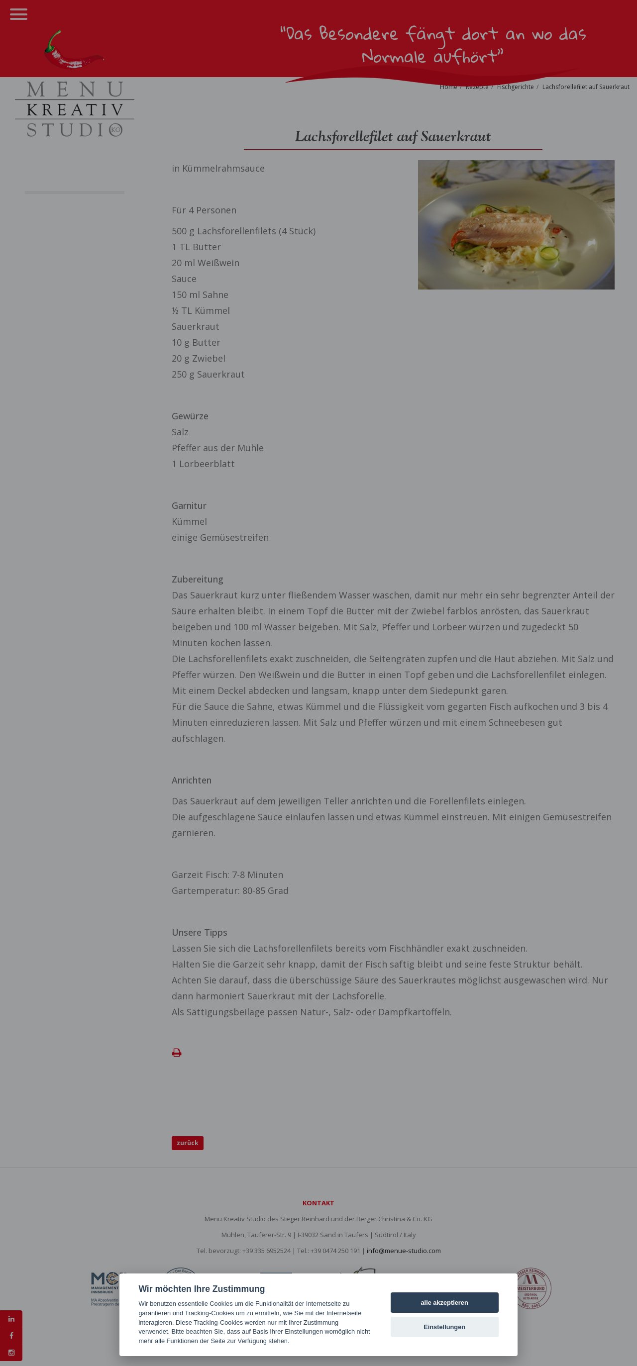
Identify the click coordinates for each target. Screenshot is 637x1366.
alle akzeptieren (444, 1302)
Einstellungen (444, 1327)
